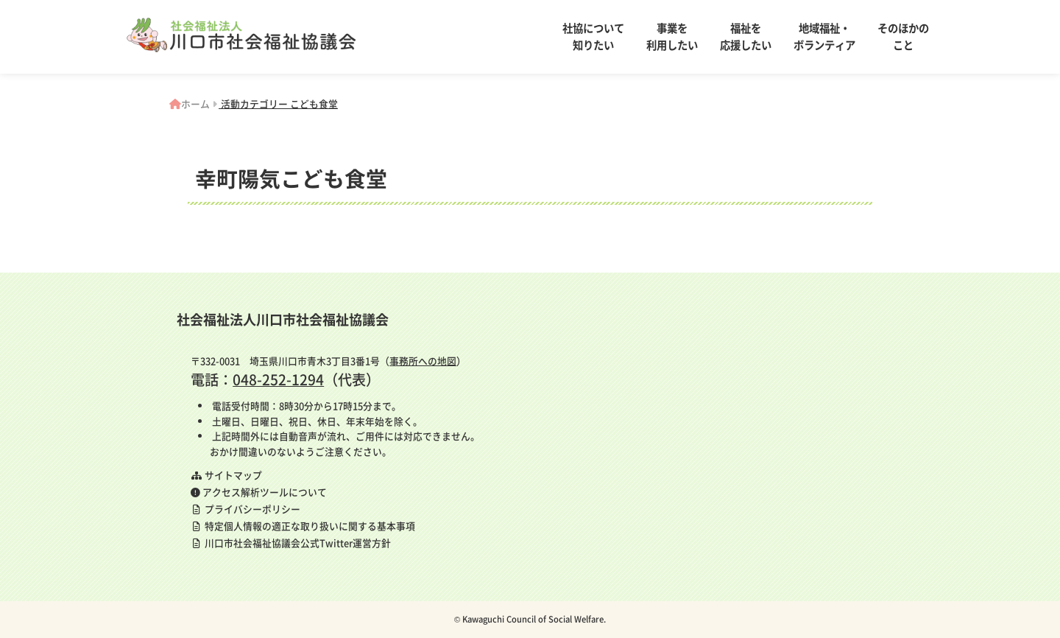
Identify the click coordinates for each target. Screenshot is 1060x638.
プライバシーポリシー (245, 509)
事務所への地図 (422, 361)
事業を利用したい (672, 36)
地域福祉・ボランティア (824, 36)
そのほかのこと (903, 36)
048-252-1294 (278, 379)
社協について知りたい (593, 36)
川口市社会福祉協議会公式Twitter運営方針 (291, 543)
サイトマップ (226, 475)
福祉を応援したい (745, 36)
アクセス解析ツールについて (259, 492)
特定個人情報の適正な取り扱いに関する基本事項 (303, 526)
